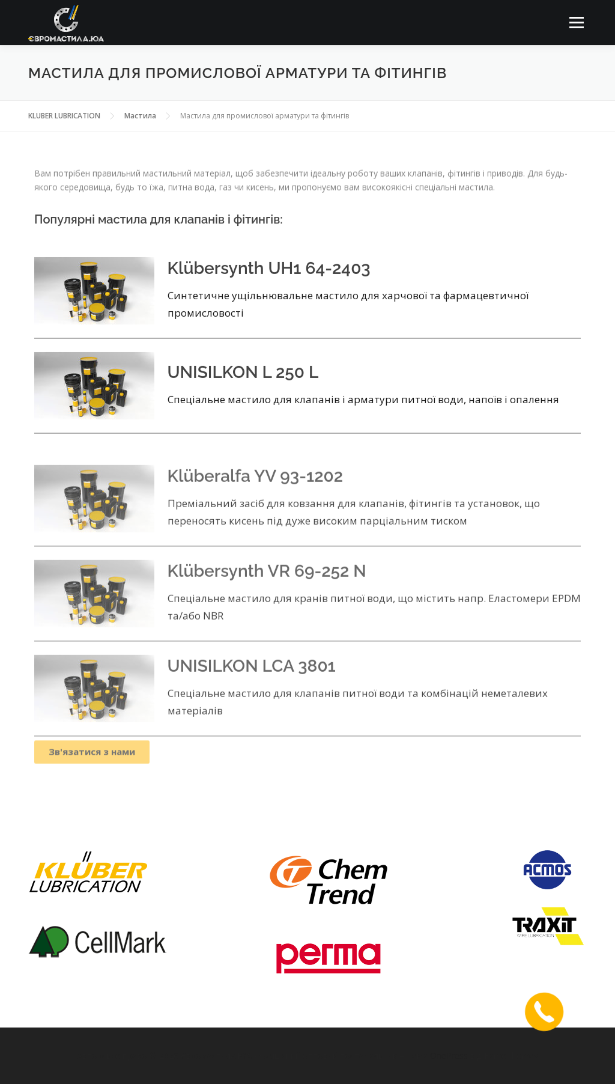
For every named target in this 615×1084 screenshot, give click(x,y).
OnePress (449, 1055)
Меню (576, 22)
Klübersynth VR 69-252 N (267, 602)
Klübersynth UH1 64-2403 (269, 282)
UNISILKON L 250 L (243, 385)
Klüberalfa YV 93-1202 (256, 507)
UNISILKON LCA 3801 (252, 697)
